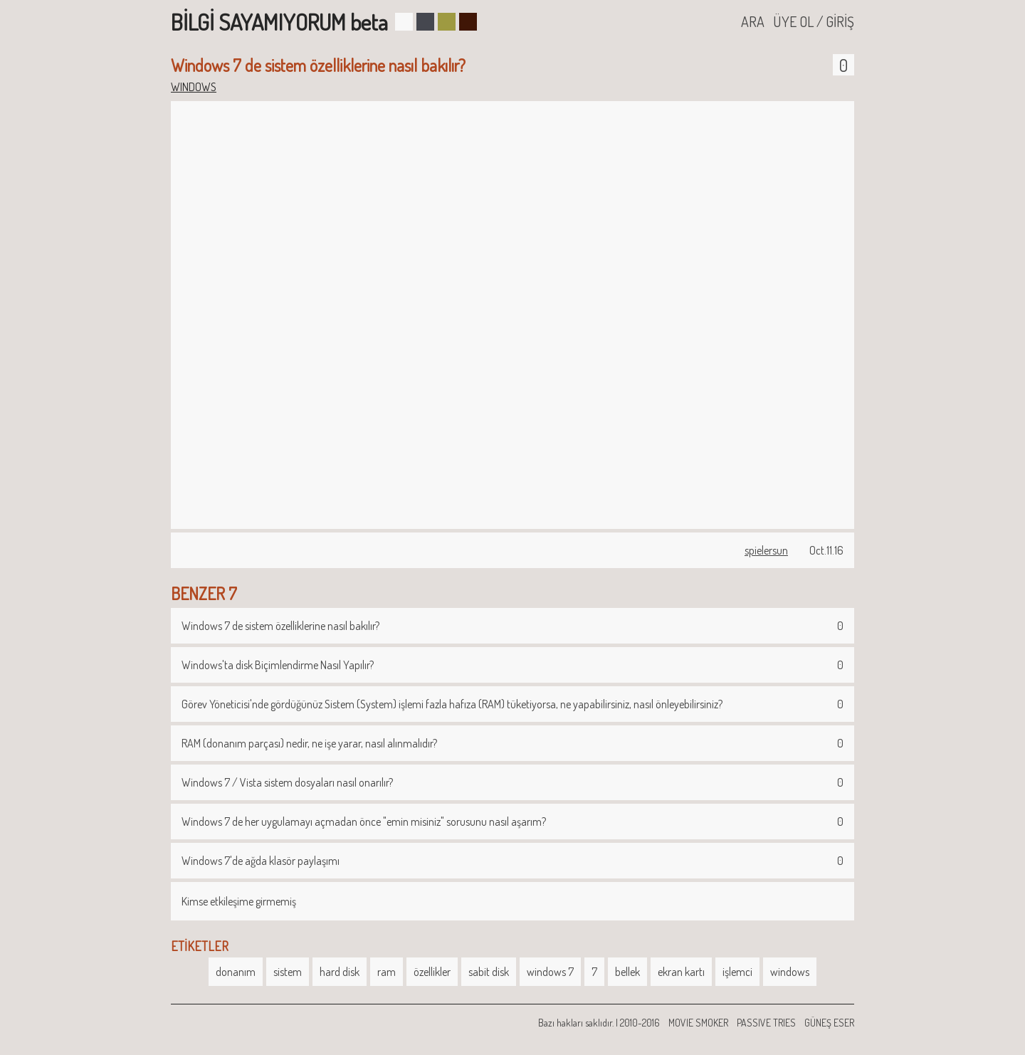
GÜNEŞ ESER (829, 1023)
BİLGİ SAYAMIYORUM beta (279, 21)
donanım (236, 972)
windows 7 (550, 972)
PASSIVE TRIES (766, 1023)
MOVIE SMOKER (698, 1023)
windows (789, 972)
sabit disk (488, 972)
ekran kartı (681, 972)
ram (386, 972)
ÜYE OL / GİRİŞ (813, 21)
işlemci (737, 972)
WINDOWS (193, 87)
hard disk (339, 972)
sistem (287, 972)
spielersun (766, 550)
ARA (752, 21)
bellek (627, 972)
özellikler (432, 972)
